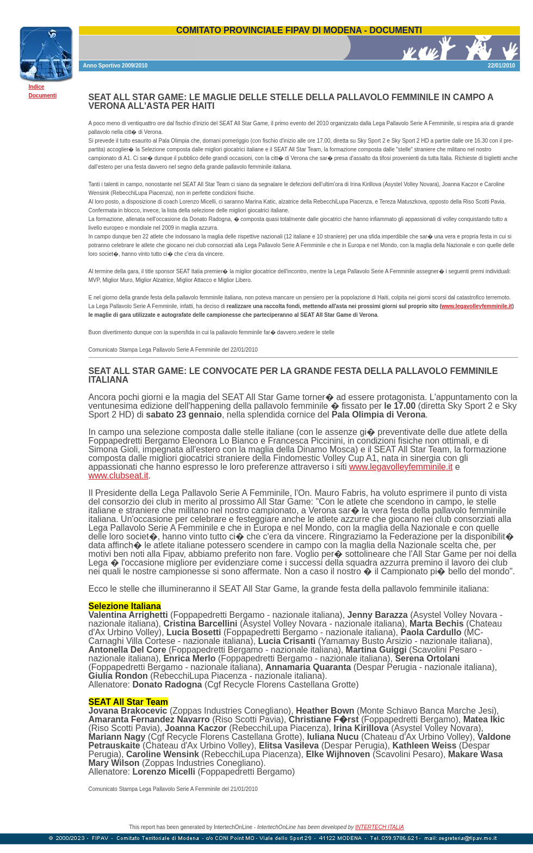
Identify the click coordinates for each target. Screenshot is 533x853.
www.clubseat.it (118, 475)
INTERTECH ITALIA (379, 827)
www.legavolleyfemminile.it (477, 306)
